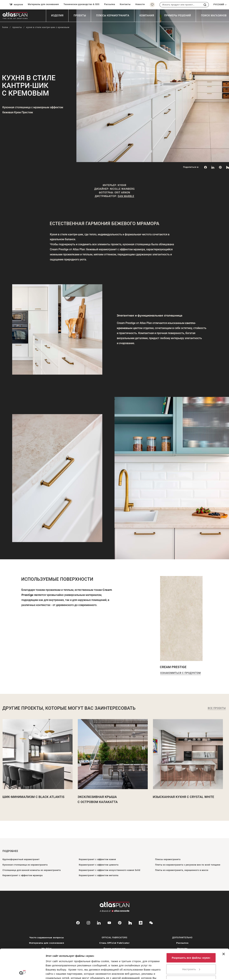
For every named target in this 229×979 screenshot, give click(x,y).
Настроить (191, 941)
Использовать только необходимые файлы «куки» (191, 955)
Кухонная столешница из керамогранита (25, 865)
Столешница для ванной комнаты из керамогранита (31, 870)
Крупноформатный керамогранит (21, 859)
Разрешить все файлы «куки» (191, 930)
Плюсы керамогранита (112, 15)
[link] (220, 167)
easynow (16, 4)
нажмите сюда (101, 962)
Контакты (125, 4)
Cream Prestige (173, 667)
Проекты (80, 15)
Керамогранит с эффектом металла (98, 875)
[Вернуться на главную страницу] (16, 16)
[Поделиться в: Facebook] (205, 167)
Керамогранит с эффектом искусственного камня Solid (109, 870)
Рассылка (109, 4)
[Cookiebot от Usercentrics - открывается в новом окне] (22, 972)
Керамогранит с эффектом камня (97, 859)
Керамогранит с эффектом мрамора (22, 875)
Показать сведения (58, 972)
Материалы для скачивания (43, 4)
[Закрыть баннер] (223, 926)
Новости (140, 4)
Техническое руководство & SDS (81, 4)
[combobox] (180, 4)
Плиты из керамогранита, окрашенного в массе (181, 870)
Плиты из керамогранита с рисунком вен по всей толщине (187, 865)
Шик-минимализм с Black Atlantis (33, 797)
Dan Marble (126, 196)
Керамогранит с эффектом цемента (99, 865)
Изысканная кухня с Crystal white (183, 797)
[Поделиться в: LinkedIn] (213, 167)
